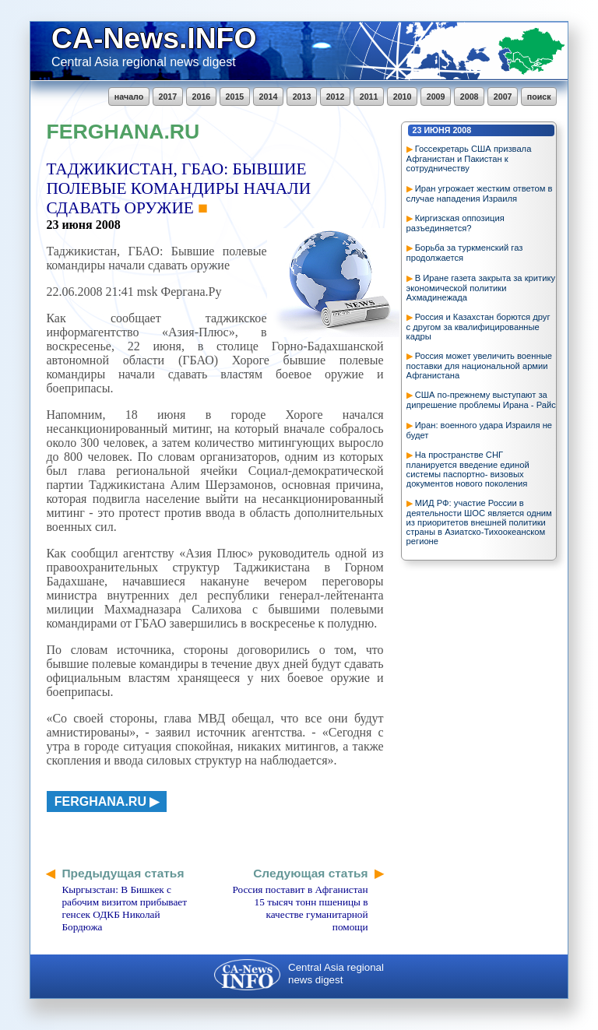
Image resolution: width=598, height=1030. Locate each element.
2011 (369, 96)
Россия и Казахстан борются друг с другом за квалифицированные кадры (478, 326)
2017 (168, 96)
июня (437, 130)
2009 (436, 96)
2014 (268, 96)
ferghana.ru (100, 801)
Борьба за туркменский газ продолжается (464, 252)
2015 (235, 96)
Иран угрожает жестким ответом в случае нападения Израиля (479, 193)
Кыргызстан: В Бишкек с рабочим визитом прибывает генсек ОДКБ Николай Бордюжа (124, 908)
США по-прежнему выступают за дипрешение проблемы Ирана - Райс (481, 400)
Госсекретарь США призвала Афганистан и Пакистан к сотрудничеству (469, 158)
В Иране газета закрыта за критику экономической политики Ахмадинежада (480, 287)
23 (417, 130)
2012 (335, 96)
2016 (201, 96)
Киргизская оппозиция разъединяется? (455, 223)
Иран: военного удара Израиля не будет (479, 430)
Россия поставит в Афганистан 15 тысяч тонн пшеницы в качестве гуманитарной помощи (300, 908)
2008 (469, 96)
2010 (402, 96)
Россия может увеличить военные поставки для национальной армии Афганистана (479, 365)
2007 (503, 96)
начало (128, 96)
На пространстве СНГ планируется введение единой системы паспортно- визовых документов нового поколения (467, 469)
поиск (539, 96)
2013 (302, 96)
